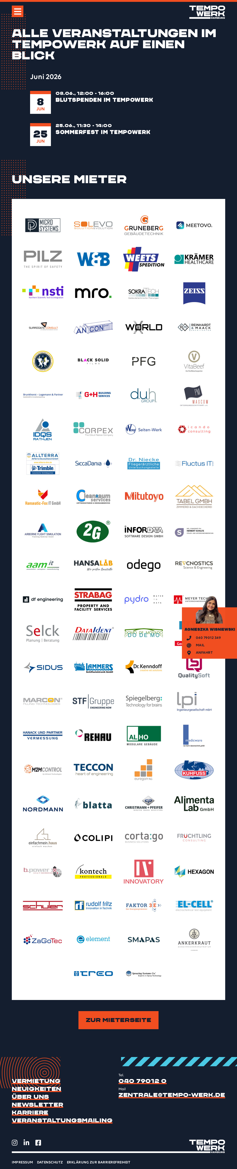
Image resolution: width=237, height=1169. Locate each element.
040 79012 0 (142, 1081)
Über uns (30, 1097)
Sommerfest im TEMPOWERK (103, 132)
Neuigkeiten (36, 1089)
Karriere (30, 1112)
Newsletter (37, 1105)
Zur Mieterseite (118, 1020)
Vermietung (36, 1081)
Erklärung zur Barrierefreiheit (98, 1162)
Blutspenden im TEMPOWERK (104, 100)
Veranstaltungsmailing (62, 1120)
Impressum (22, 1162)
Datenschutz (50, 1162)
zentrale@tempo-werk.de (171, 1095)
